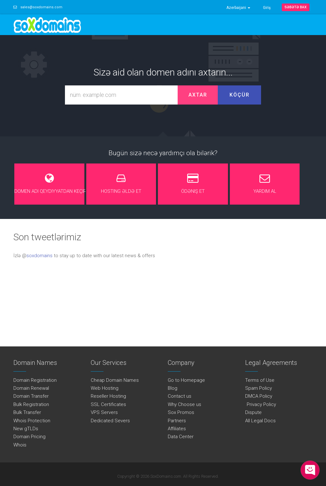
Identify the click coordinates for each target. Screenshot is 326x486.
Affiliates (177, 429)
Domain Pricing (29, 436)
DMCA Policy (258, 396)
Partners (177, 421)
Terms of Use (259, 380)
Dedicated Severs (110, 421)
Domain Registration (35, 380)
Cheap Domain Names (115, 380)
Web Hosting (104, 388)
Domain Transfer (31, 396)
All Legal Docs (260, 421)
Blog (172, 388)
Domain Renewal (31, 388)
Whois (19, 445)
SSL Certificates (108, 404)
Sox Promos (181, 412)
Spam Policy (258, 388)
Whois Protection (31, 421)
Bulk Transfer (27, 412)
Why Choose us (184, 404)
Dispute (253, 412)
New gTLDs (25, 429)
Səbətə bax (296, 7)
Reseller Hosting (108, 396)
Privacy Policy (260, 404)
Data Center (181, 436)
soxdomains (39, 255)
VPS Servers (104, 412)
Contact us (179, 396)
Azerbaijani (238, 7)
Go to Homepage (186, 380)
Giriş (267, 7)
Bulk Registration (31, 404)
